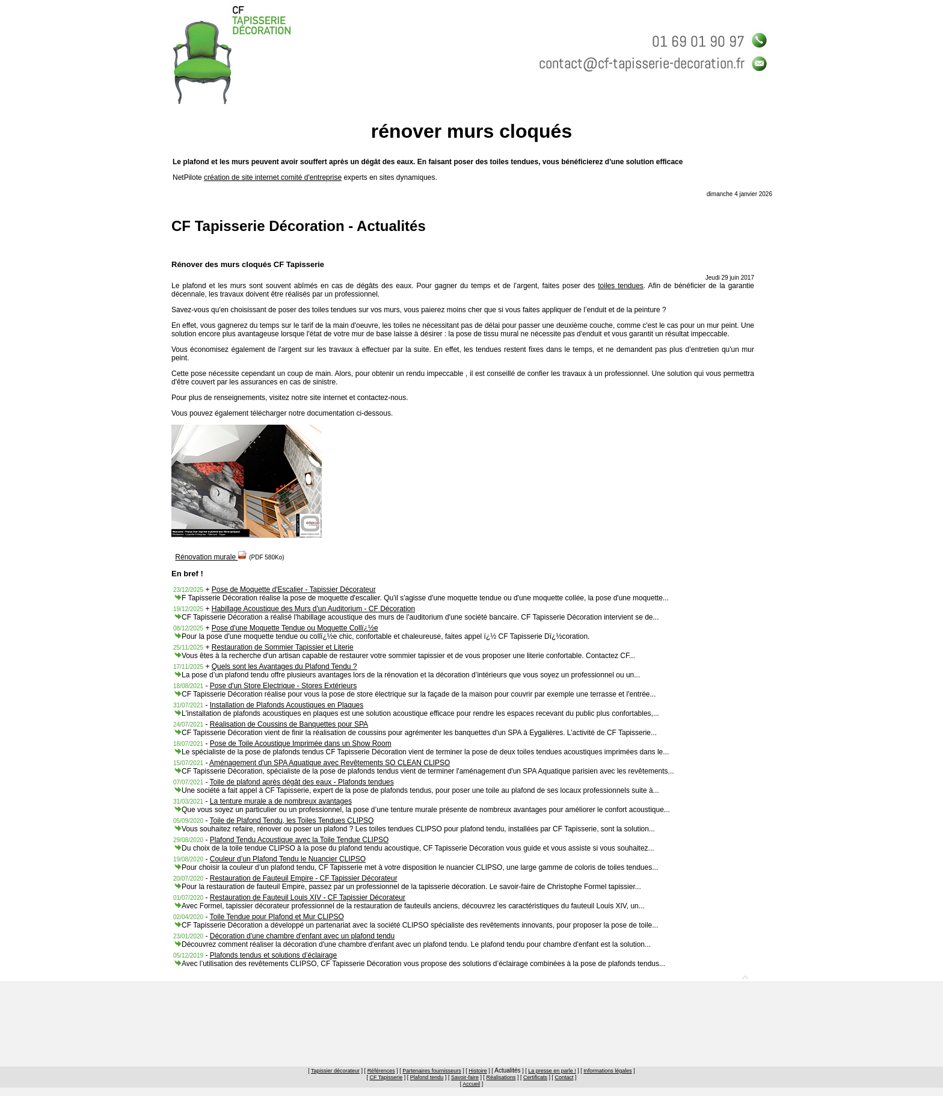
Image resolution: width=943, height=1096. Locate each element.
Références (381, 1071)
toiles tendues (621, 286)
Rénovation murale (211, 557)
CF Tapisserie (385, 1077)
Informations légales (607, 1071)
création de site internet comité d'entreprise (273, 177)
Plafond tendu (427, 1077)
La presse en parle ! (552, 1071)
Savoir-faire (465, 1077)
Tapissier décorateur (335, 1071)
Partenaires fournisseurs (431, 1071)
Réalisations (500, 1077)
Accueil (471, 1084)
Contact (564, 1077)
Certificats (535, 1077)
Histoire (477, 1071)
